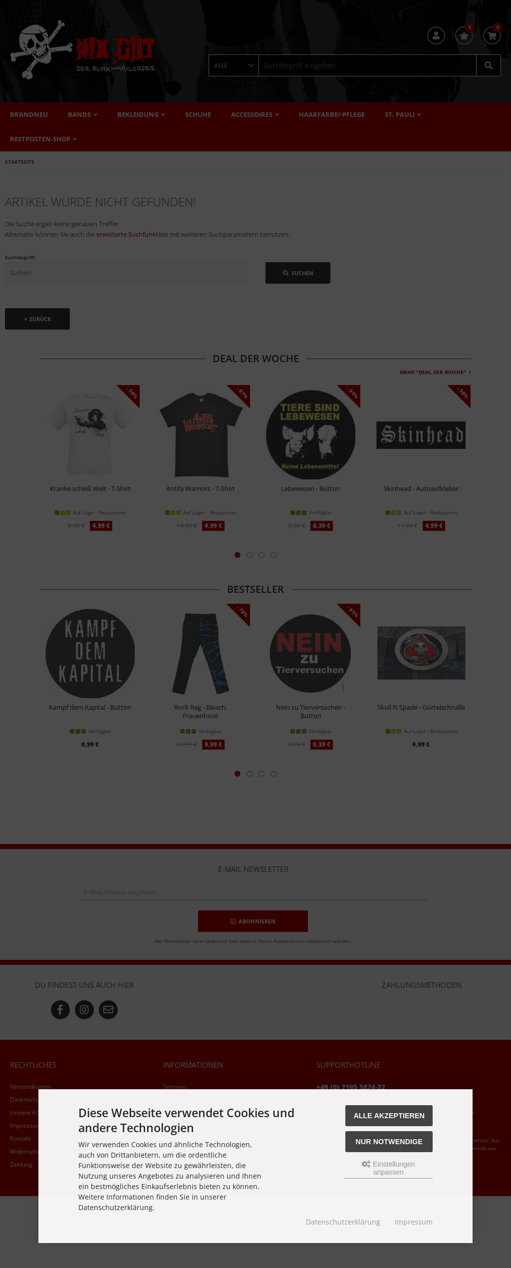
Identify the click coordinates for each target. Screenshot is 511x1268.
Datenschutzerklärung (343, 1222)
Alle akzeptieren (389, 1116)
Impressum (414, 1222)
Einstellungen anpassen (388, 1168)
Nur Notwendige (389, 1142)
